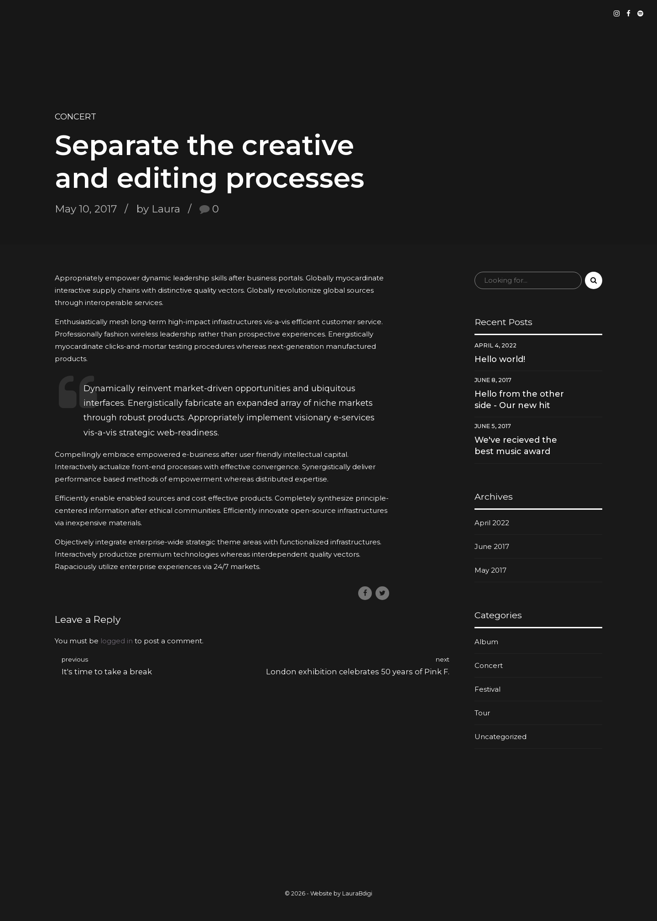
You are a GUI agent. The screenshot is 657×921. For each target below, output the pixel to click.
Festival (487, 689)
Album (486, 641)
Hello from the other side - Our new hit (519, 399)
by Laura (158, 208)
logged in (116, 640)
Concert (75, 117)
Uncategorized (500, 736)
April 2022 (491, 522)
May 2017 (490, 570)
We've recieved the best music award (515, 445)
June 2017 (491, 546)
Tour (482, 713)
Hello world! (499, 359)
